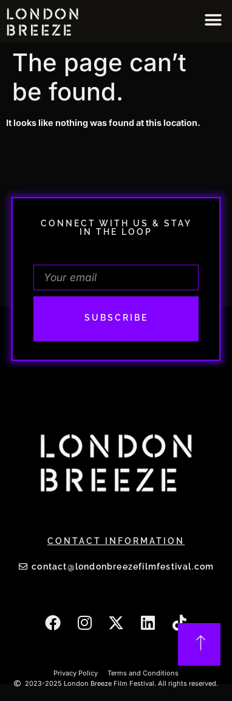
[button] (213, 19)
